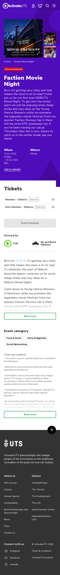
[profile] (33, 6)
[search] (47, 6)
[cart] (40, 6)
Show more (30, 316)
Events (7, 61)
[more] (54, 6)
